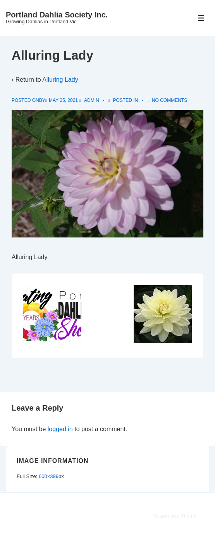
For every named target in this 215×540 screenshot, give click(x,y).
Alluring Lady (60, 79)
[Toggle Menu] (201, 18)
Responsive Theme (174, 516)
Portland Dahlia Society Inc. (57, 14)
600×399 (48, 476)
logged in (60, 429)
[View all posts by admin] (89, 100)
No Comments (169, 100)
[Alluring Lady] (63, 100)
